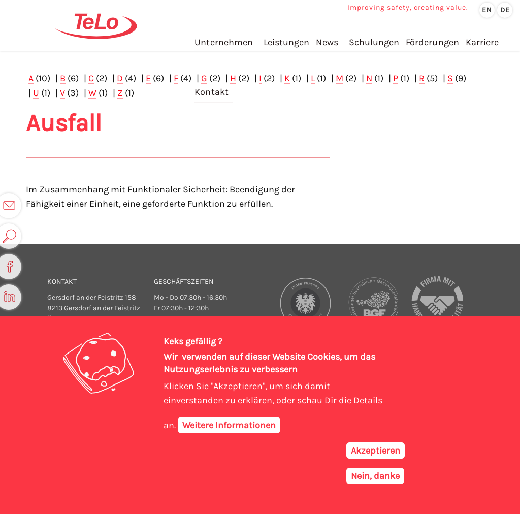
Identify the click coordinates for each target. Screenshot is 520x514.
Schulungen (373, 40)
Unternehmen (223, 40)
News (326, 40)
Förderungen (431, 40)
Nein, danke (375, 476)
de (505, 10)
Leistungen (286, 40)
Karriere (480, 40)
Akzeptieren (375, 451)
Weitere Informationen (229, 425)
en (487, 10)
